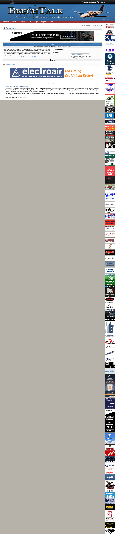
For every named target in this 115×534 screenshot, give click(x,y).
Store (51, 22)
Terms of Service (9, 86)
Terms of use (23, 56)
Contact (23, 22)
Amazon (14, 22)
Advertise (6, 22)
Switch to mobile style (52, 84)
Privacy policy (32, 56)
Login (36, 22)
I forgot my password (76, 54)
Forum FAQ (18, 86)
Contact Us (25, 86)
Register (44, 22)
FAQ (30, 22)
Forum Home (11, 28)
